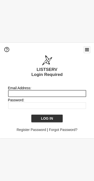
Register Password (31, 130)
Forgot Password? (63, 130)
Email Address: (19, 88)
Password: (16, 100)
